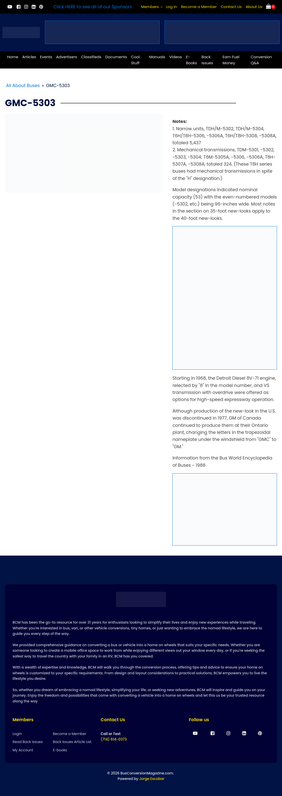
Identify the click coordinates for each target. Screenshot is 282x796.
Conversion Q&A (261, 59)
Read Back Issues (28, 741)
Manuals (157, 56)
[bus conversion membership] (222, 32)
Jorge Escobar (151, 778)
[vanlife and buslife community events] (102, 32)
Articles (29, 56)
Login (17, 733)
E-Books (191, 59)
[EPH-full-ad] (224, 298)
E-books (60, 750)
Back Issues (207, 59)
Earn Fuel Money (231, 59)
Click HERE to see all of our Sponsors (92, 7)
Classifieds (91, 56)
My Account (23, 750)
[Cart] (270, 7)
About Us (254, 6)
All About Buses (23, 85)
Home (12, 56)
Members (150, 6)
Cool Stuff (135, 59)
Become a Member (199, 6)
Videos (175, 56)
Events (46, 56)
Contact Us (231, 6)
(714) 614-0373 (114, 739)
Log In (171, 6)
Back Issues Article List (72, 741)
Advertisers (66, 56)
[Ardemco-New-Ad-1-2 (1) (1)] (224, 509)
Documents (116, 56)
